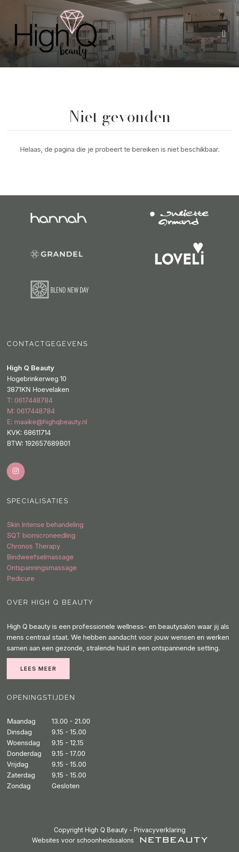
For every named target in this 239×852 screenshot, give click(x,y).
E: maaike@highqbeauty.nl (47, 421)
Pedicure (21, 578)
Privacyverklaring (160, 830)
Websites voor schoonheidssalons (120, 840)
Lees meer (38, 668)
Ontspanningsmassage (42, 567)
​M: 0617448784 (31, 411)
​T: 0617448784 (30, 400)
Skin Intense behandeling (45, 524)
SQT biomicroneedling (41, 535)
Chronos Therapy (33, 546)
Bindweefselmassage (40, 557)
